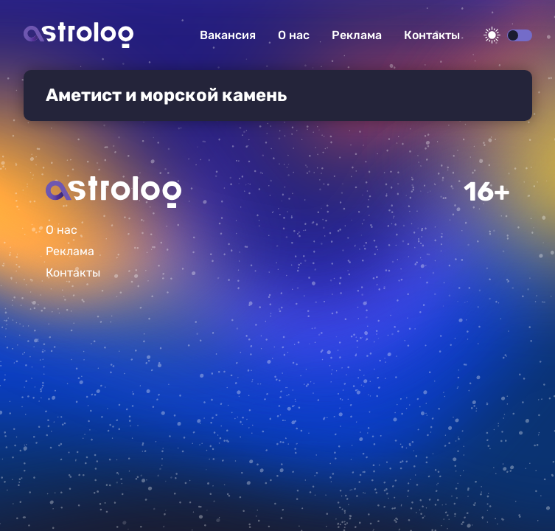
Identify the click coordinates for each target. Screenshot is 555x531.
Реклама (357, 35)
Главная (113, 192)
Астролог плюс (78, 35)
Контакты (432, 35)
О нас (294, 35)
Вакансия (228, 35)
